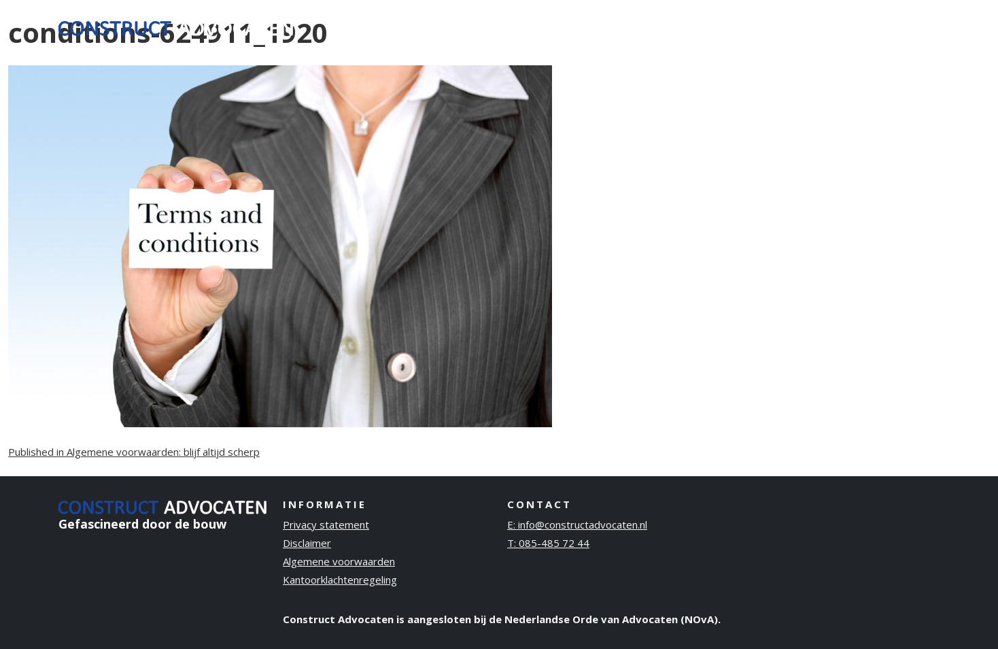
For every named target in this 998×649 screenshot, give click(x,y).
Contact (907, 26)
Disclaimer (307, 543)
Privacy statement (326, 524)
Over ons (760, 26)
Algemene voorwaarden (339, 561)
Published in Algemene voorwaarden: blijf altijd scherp (134, 452)
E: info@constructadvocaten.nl (577, 524)
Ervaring (693, 26)
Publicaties (835, 26)
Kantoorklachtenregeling (340, 579)
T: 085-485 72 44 (548, 543)
